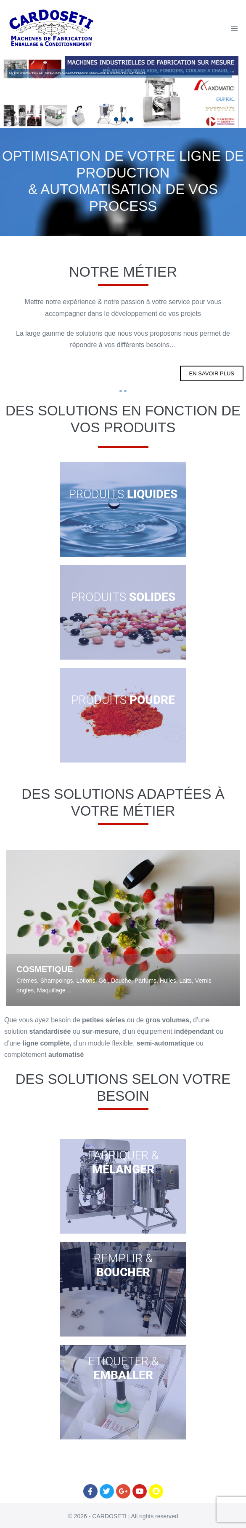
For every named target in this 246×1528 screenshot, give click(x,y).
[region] (119, 92)
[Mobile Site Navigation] (234, 28)
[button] (108, 119)
